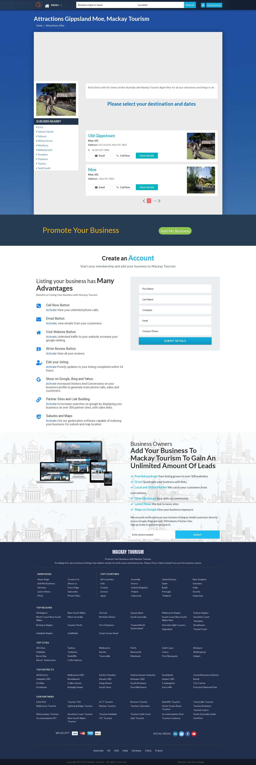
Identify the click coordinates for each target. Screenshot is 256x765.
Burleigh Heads (75, 687)
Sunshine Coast (201, 616)
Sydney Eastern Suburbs (142, 675)
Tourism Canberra (171, 718)
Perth (133, 647)
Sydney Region (200, 612)
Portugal (166, 591)
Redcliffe (72, 656)
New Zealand (199, 579)
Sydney (71, 647)
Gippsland (167, 629)
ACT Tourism (106, 701)
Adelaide (40, 652)
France (134, 583)
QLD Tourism (137, 718)
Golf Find (197, 718)
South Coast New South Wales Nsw (174, 618)
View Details (147, 155)
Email (100, 155)
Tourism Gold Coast (140, 714)
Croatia (104, 587)
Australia (135, 579)
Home (39, 25)
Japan (103, 595)
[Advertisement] (128, 56)
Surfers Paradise (107, 675)
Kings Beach (105, 683)
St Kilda (40, 683)
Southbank (167, 675)
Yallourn (41, 136)
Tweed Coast (200, 629)
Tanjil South (43, 168)
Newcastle (135, 652)
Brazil (164, 587)
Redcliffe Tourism (171, 701)
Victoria (103, 612)
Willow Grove (44, 140)
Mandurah (135, 656)
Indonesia (136, 595)
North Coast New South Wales (48, 618)
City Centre (199, 683)
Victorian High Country (173, 625)
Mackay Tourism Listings (190, 761)
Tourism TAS (74, 701)
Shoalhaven (199, 625)
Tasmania (198, 621)
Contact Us (73, 579)
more (157, 201)
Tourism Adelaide (108, 714)
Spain (165, 583)
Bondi (196, 679)
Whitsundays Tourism (47, 714)
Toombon (42, 154)
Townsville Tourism (203, 701)
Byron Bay (41, 656)
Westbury (42, 145)
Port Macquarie (170, 656)
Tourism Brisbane (202, 705)
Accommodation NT (46, 718)
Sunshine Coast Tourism (80, 714)
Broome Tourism (138, 701)
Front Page (73, 587)
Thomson (42, 159)
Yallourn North (45, 131)
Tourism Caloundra (140, 705)
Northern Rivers (107, 616)
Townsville (104, 656)
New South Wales (77, 612)
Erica (39, 127)
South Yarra (105, 687)
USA (116, 750)
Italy (102, 583)
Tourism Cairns (201, 710)
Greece (104, 591)
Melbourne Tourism (46, 705)
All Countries (107, 579)
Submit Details (175, 340)
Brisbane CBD (137, 679)
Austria (196, 591)
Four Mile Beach (138, 687)
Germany (197, 583)
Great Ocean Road (108, 633)
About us (72, 583)
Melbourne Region (171, 612)
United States (169, 579)
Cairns (165, 652)
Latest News (43, 591)
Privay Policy (74, 595)
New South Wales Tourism (77, 720)
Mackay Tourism (107, 705)
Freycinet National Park (205, 687)
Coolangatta (168, 683)
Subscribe (73, 591)
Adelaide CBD (43, 679)
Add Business (214, 5)
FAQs (40, 595)
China (148, 750)
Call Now (123, 155)
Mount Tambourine (46, 660)
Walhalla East (44, 149)
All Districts (42, 675)
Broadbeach (74, 679)
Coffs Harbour (75, 660)
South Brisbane (138, 683)
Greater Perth (75, 625)
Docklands (41, 687)
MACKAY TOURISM (128, 551)
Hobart (196, 656)
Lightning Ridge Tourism (80, 705)
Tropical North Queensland (137, 627)
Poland (134, 591)
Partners (41, 587)
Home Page (43, 579)
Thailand (166, 595)
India (195, 587)
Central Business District (206, 675)
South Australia (138, 616)
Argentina (198, 595)
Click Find (41, 701)
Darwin (102, 652)
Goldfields (73, 633)
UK (108, 750)
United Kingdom (139, 587)
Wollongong (199, 652)
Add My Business (175, 230)
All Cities (40, 647)
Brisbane (197, 647)
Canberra (72, 652)
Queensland (136, 612)
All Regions (42, 612)
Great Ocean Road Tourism (171, 707)
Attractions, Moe (55, 25)
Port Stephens (106, 625)
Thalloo (41, 163)
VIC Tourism (105, 718)
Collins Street (75, 683)
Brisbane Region (44, 625)
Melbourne (104, 647)
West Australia (75, 616)
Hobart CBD (168, 679)
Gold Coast (168, 647)
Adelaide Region (44, 633)
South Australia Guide (204, 714)
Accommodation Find (172, 714)
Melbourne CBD (76, 675)
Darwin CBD (105, 679)
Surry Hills (167, 687)
